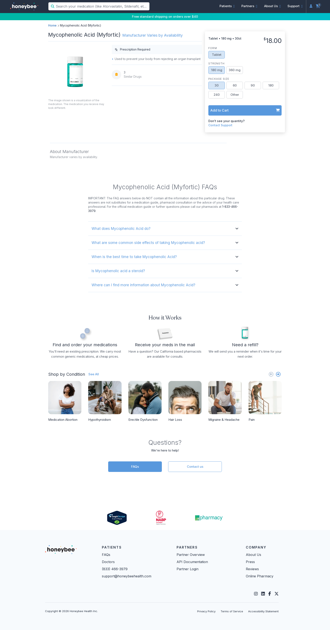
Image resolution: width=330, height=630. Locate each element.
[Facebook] (269, 593)
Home (52, 25)
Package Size (218, 78)
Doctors (108, 562)
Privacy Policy (206, 611)
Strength (216, 63)
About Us (253, 555)
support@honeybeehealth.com (126, 576)
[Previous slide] (271, 374)
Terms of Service (232, 611)
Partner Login (187, 569)
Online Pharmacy (259, 576)
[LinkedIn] (263, 593)
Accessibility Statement (263, 611)
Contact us (195, 467)
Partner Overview (191, 555)
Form (212, 48)
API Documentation (192, 562)
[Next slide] (278, 374)
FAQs (135, 467)
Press (250, 562)
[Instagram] (256, 593)
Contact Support (220, 125)
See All (93, 374)
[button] (227, 6)
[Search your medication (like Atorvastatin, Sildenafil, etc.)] (102, 6)
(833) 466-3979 (115, 569)
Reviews (252, 569)
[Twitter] (276, 593)
